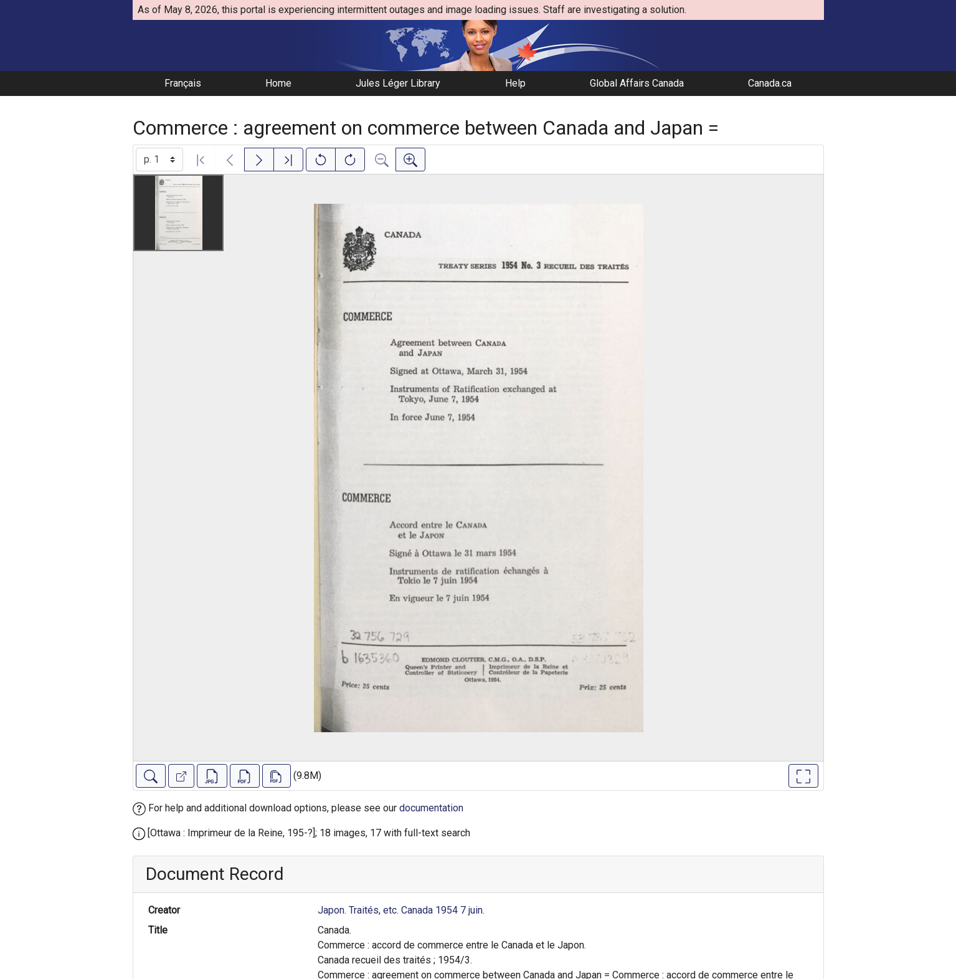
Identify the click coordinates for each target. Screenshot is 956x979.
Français (182, 83)
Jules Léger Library (398, 83)
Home (278, 83)
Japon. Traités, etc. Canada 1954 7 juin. (401, 910)
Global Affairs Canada (637, 83)
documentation (431, 808)
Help (515, 83)
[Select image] (159, 159)
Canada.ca (770, 83)
